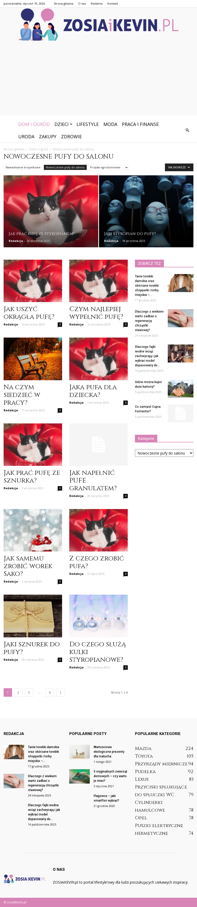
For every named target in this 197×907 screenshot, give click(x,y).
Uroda (26, 136)
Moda (110, 124)
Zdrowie (71, 136)
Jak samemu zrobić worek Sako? (28, 566)
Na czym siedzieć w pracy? (22, 395)
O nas (82, 3)
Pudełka (145, 771)
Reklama (97, 3)
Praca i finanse (140, 124)
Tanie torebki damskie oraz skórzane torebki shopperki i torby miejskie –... (147, 286)
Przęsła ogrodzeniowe (105, 167)
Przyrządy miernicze (161, 764)
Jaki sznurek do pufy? (32, 648)
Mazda (143, 748)
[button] (187, 130)
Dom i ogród (34, 124)
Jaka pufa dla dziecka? (93, 391)
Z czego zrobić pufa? (96, 562)
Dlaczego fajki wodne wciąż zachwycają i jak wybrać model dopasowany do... (147, 356)
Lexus (142, 779)
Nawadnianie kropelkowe (23, 167)
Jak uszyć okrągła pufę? (29, 313)
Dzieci (63, 124)
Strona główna (63, 3)
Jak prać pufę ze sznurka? (32, 476)
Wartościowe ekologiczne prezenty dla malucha (109, 751)
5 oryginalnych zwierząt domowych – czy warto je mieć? (110, 776)
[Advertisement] (98, 79)
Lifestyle (87, 124)
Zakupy (47, 136)
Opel (141, 818)
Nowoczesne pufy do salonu (65, 167)
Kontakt (112, 3)
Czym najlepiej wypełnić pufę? (96, 313)
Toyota (144, 756)
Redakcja (16, 241)
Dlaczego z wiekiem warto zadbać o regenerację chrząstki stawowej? (149, 321)
